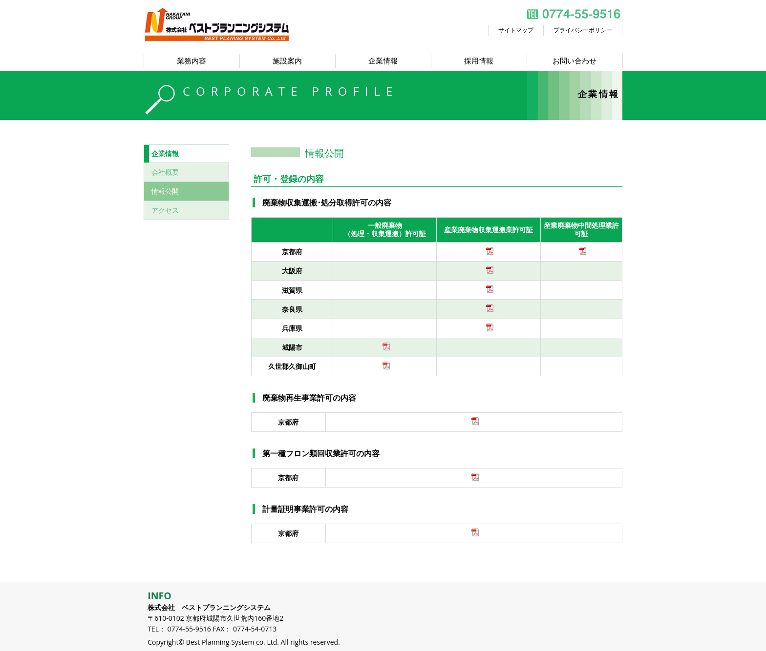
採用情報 (478, 61)
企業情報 (383, 61)
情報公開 (165, 191)
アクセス (165, 210)
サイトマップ (515, 30)
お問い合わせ (574, 61)
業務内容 (191, 61)
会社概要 (165, 172)
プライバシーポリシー (582, 30)
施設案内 (287, 61)
